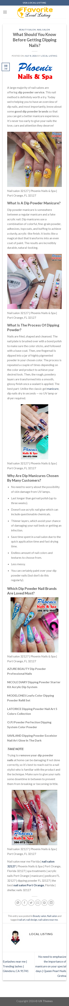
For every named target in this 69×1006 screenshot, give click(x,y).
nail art (21, 919)
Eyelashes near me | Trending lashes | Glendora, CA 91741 (16, 966)
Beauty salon (27, 29)
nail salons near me (48, 919)
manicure (53, 388)
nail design (31, 919)
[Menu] (5, 12)
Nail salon (43, 29)
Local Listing (49, 56)
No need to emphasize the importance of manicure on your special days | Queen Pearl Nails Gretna (50, 966)
